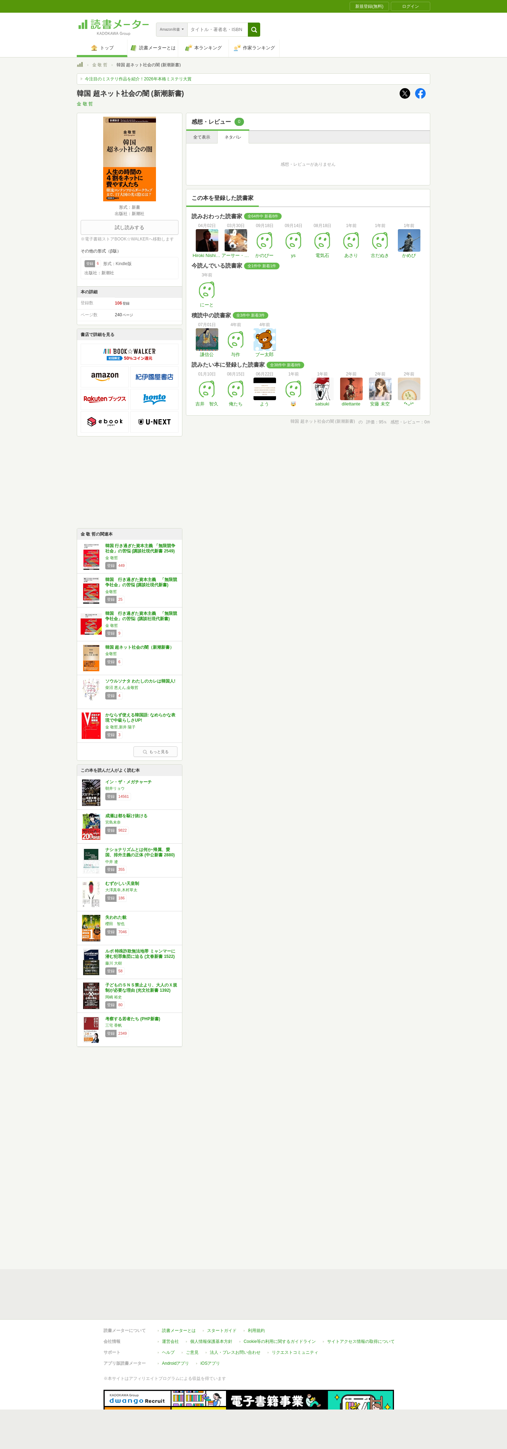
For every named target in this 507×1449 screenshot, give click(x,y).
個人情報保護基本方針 (211, 1309)
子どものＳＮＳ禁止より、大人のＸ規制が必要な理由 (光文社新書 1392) (141, 988)
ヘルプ (168, 1320)
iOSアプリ (210, 1331)
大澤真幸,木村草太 (121, 890)
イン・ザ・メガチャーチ (128, 781)
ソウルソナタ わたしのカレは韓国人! (140, 681)
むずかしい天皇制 (122, 883)
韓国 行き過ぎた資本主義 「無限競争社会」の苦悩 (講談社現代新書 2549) (140, 548)
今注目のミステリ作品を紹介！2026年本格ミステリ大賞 (138, 79)
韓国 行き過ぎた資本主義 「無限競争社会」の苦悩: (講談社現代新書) (141, 616)
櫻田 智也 (115, 924)
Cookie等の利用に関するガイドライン (280, 1309)
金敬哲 (111, 591)
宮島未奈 (113, 822)
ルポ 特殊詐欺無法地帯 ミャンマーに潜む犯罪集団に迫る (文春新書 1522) (140, 954)
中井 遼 (111, 862)
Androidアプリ (175, 1331)
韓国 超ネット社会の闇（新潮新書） (139, 647)
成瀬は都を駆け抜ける (126, 815)
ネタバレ (233, 137)
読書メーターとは (179, 1298)
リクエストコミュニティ (295, 1320)
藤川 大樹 (113, 963)
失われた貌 (115, 917)
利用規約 (256, 1298)
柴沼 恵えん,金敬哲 (121, 687)
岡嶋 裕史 (113, 997)
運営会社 (170, 1309)
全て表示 (201, 137)
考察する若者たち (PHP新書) (132, 1018)
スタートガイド (222, 1298)
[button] (254, 30)
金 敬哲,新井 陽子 (120, 727)
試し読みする (129, 227)
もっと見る (156, 751)
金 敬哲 (111, 558)
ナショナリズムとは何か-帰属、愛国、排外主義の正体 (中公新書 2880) (140, 852)
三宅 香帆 (113, 1025)
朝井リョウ (115, 788)
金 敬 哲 (99, 64)
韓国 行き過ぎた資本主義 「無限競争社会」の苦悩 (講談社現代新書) (141, 582)
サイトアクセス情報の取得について (361, 1309)
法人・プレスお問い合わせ (235, 1320)
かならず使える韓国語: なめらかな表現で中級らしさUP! (140, 718)
